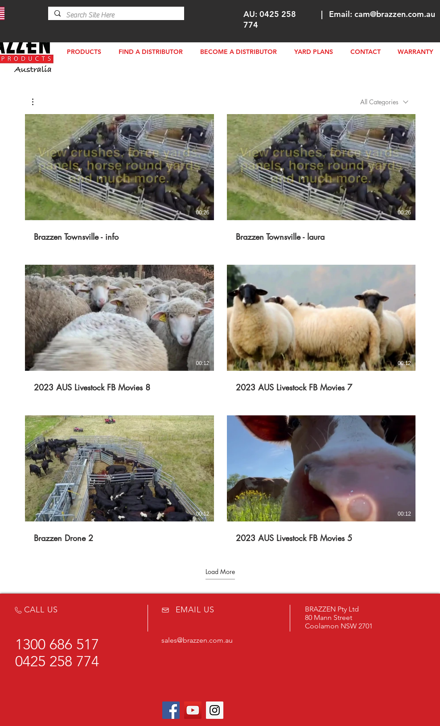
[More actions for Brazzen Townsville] (37, 101)
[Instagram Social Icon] (214, 710)
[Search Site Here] (115, 15)
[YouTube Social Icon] (192, 710)
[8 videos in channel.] (220, 328)
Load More (220, 571)
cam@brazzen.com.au (394, 14)
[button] (37, 101)
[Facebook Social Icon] (171, 710)
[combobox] (384, 102)
